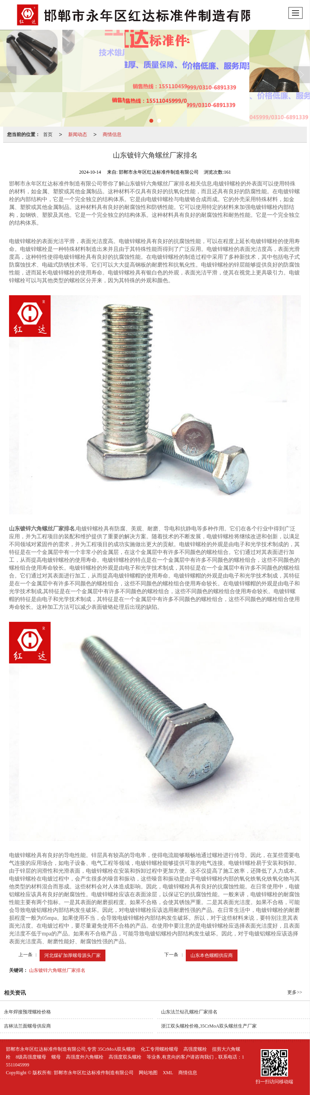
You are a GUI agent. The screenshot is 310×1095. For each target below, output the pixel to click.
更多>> (294, 992)
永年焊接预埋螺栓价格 (27, 1012)
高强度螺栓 (195, 1049)
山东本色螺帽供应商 (211, 955)
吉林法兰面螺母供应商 (27, 1026)
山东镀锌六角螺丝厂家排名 (57, 970)
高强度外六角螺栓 (84, 1057)
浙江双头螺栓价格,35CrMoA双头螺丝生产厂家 (209, 1026)
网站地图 (148, 1072)
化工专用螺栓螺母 (159, 1049)
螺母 (56, 1057)
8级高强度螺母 (31, 1057)
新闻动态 (77, 134)
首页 (48, 134)
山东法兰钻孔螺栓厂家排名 (189, 1012)
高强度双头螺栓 (125, 1057)
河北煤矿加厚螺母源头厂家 (72, 955)
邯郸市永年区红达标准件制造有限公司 (94, 1072)
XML (168, 1072)
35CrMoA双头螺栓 (117, 1049)
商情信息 (112, 134)
